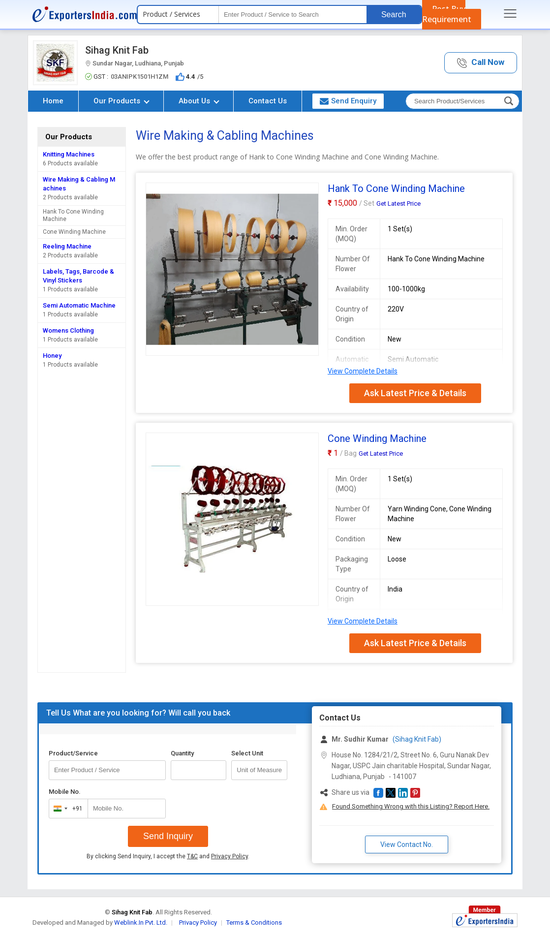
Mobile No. (65, 791)
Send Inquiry (168, 836)
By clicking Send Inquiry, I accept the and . (168, 856)
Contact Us (267, 100)
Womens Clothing (68, 330)
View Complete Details (362, 371)
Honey (52, 355)
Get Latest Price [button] (398, 203)
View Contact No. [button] (406, 844)
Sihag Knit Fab (117, 50)
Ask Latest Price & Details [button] (415, 393)
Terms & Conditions (254, 922)
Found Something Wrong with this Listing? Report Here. (410, 806)
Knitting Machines (68, 154)
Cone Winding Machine (74, 231)
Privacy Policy (229, 856)
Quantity (182, 753)
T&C (192, 856)
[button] (481, 63)
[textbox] (293, 14)
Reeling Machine (67, 246)
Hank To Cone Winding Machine (73, 215)
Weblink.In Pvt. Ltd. (140, 922)
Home (53, 100)
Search (393, 14)
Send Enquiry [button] (348, 100)
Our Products (121, 100)
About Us (199, 100)
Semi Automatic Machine (79, 305)
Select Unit (247, 753)
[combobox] (66, 808)
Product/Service (73, 753)
